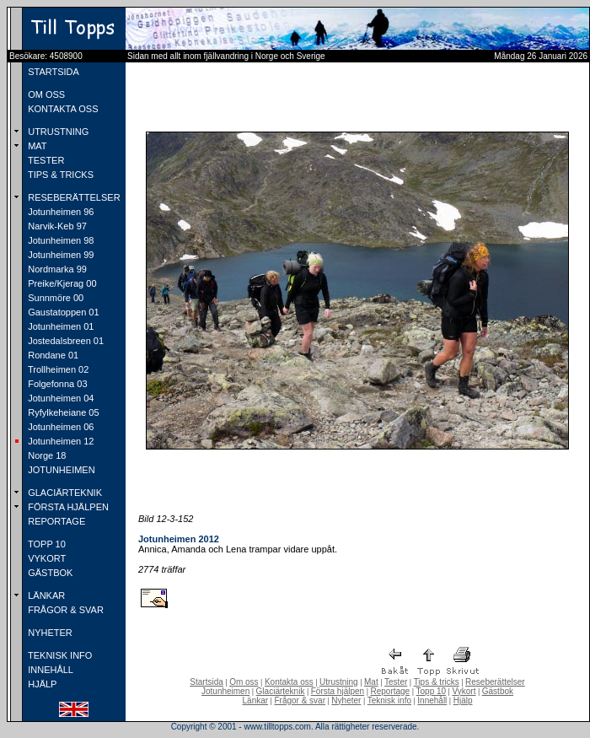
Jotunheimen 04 (59, 398)
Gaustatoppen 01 (62, 312)
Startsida (206, 682)
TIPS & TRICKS (59, 175)
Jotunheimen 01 (59, 326)
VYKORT (45, 558)
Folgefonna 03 (56, 384)
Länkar (256, 700)
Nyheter (346, 700)
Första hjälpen (337, 691)
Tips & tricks (436, 682)
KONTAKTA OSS (61, 109)
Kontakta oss (289, 682)
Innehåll (432, 700)
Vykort (463, 691)
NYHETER (48, 633)
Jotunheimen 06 (59, 427)
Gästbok (497, 691)
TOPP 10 (45, 544)
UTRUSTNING (56, 132)
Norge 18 (45, 455)
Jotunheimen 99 (59, 255)
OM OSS (45, 94)
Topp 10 (431, 691)
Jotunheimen (225, 691)
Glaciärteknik (280, 691)
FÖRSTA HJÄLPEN (67, 507)
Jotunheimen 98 (59, 240)
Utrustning (338, 682)
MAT (35, 146)
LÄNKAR (45, 595)
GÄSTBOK (48, 573)
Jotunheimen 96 (59, 212)
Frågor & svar (299, 700)
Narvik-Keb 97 (56, 226)
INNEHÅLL (49, 670)
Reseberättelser (495, 682)
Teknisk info (389, 700)
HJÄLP (40, 684)
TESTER (44, 160)
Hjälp (463, 700)
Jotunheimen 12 (59, 441)
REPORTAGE (55, 521)
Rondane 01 (51, 355)
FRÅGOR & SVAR (64, 610)
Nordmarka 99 (56, 269)
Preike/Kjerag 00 (60, 283)
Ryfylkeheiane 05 (62, 412)
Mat (371, 682)
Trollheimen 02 (56, 369)
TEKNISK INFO (58, 655)
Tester (395, 682)
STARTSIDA (52, 72)
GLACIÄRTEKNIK (63, 493)
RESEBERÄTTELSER (72, 197)
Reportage (390, 691)
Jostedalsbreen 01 (64, 341)
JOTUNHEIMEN (60, 470)
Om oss (243, 682)
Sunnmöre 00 (54, 298)
